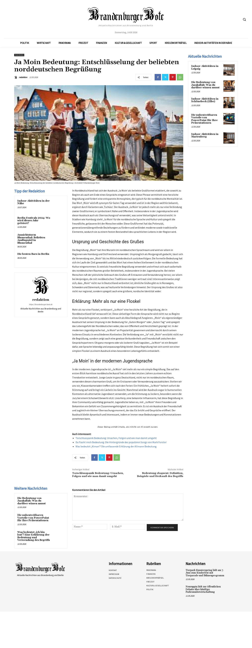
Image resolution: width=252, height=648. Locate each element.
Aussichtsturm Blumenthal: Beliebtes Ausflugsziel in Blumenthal (31, 238)
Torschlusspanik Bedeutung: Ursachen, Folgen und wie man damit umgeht (116, 438)
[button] (244, 19)
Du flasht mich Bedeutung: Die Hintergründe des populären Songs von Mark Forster (121, 442)
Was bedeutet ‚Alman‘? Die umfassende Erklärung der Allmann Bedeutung (116, 446)
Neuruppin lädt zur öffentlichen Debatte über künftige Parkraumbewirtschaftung (203, 589)
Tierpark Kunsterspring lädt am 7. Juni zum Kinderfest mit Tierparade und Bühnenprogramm (205, 573)
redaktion (23, 77)
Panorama (19, 55)
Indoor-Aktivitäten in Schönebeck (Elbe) (204, 100)
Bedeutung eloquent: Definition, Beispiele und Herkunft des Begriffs (160, 475)
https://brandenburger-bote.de (40, 304)
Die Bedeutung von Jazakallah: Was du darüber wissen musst (31, 501)
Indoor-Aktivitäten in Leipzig (204, 67)
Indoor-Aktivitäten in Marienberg (204, 135)
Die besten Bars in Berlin (33, 254)
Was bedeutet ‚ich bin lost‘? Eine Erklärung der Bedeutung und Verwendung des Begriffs (33, 536)
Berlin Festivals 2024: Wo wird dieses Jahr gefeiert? (33, 220)
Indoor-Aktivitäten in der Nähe (33, 202)
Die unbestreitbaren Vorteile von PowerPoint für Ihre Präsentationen (33, 518)
